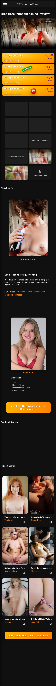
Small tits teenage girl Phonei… (42, 562)
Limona (8, 616)
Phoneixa (35, 565)
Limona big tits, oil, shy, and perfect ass (16, 613)
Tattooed (18, 295)
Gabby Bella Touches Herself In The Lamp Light (42, 512)
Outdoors (9, 295)
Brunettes (21, 292)
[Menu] (4, 4)
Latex (29, 292)
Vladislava (9, 514)
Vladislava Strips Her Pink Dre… (16, 512)
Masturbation (39, 292)
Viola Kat (35, 616)
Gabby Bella (36, 514)
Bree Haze (28, 372)
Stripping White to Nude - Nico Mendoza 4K (16, 562)
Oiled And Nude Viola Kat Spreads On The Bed (42, 613)
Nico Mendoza (11, 565)
